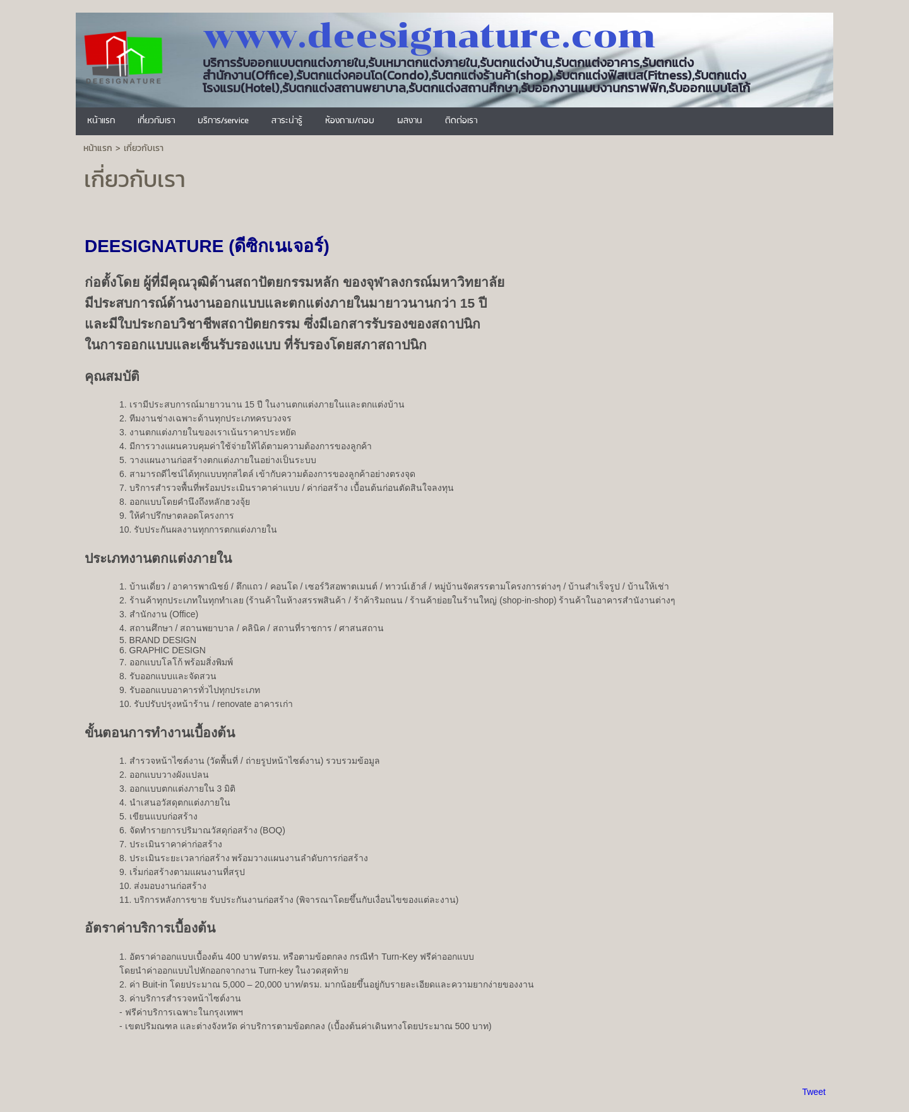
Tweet (814, 1092)
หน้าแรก (97, 148)
